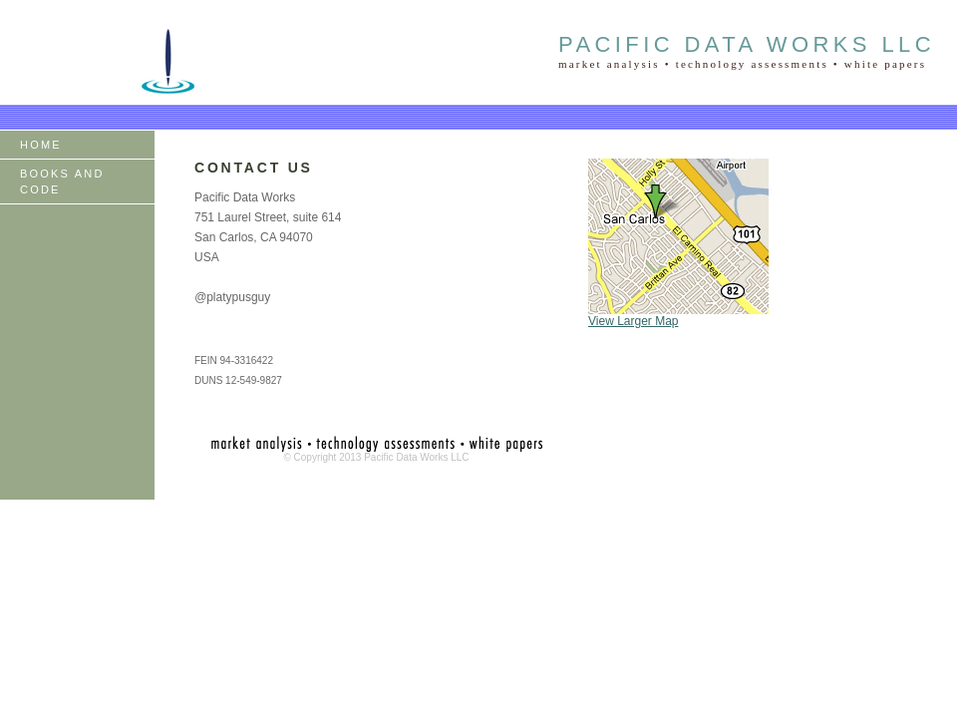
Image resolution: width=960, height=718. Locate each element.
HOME (41, 145)
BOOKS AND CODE (62, 181)
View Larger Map (633, 321)
